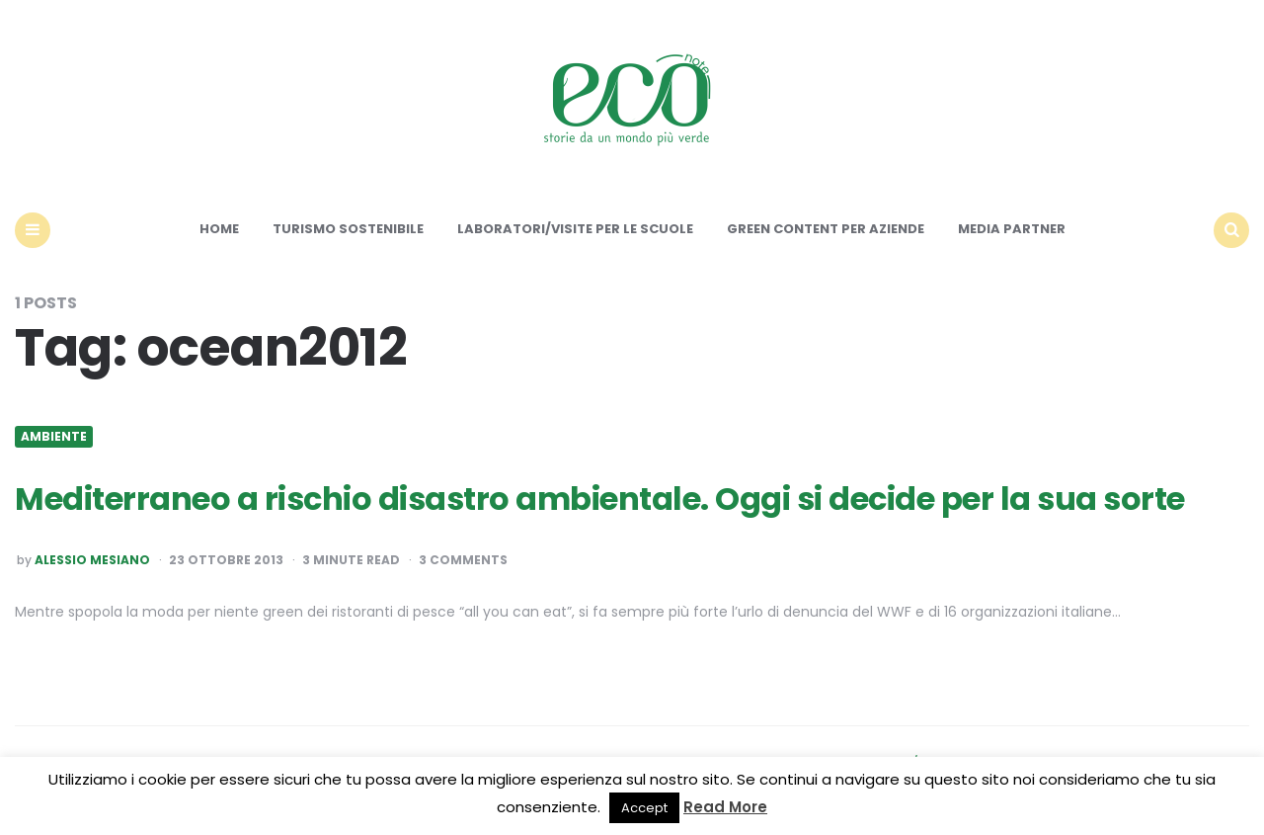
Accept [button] (644, 807)
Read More (725, 806)
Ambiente (54, 437)
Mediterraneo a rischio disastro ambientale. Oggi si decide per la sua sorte (600, 498)
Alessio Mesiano (92, 560)
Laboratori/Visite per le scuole (575, 228)
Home (219, 228)
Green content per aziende (825, 228)
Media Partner (1012, 228)
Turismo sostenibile (348, 228)
